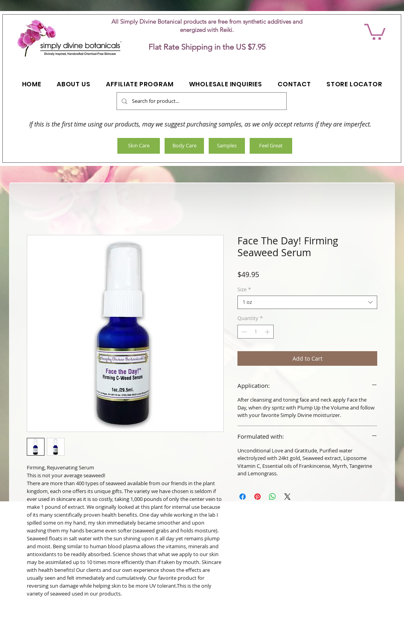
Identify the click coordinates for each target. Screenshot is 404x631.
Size (244, 290)
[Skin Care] (138, 146)
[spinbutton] (255, 332)
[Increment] (268, 332)
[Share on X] (287, 496)
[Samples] (227, 146)
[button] (374, 31)
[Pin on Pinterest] (257, 496)
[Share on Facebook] (242, 496)
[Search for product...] (201, 101)
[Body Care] (184, 146)
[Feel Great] (271, 146)
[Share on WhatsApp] (272, 496)
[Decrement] (243, 332)
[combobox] (307, 302)
